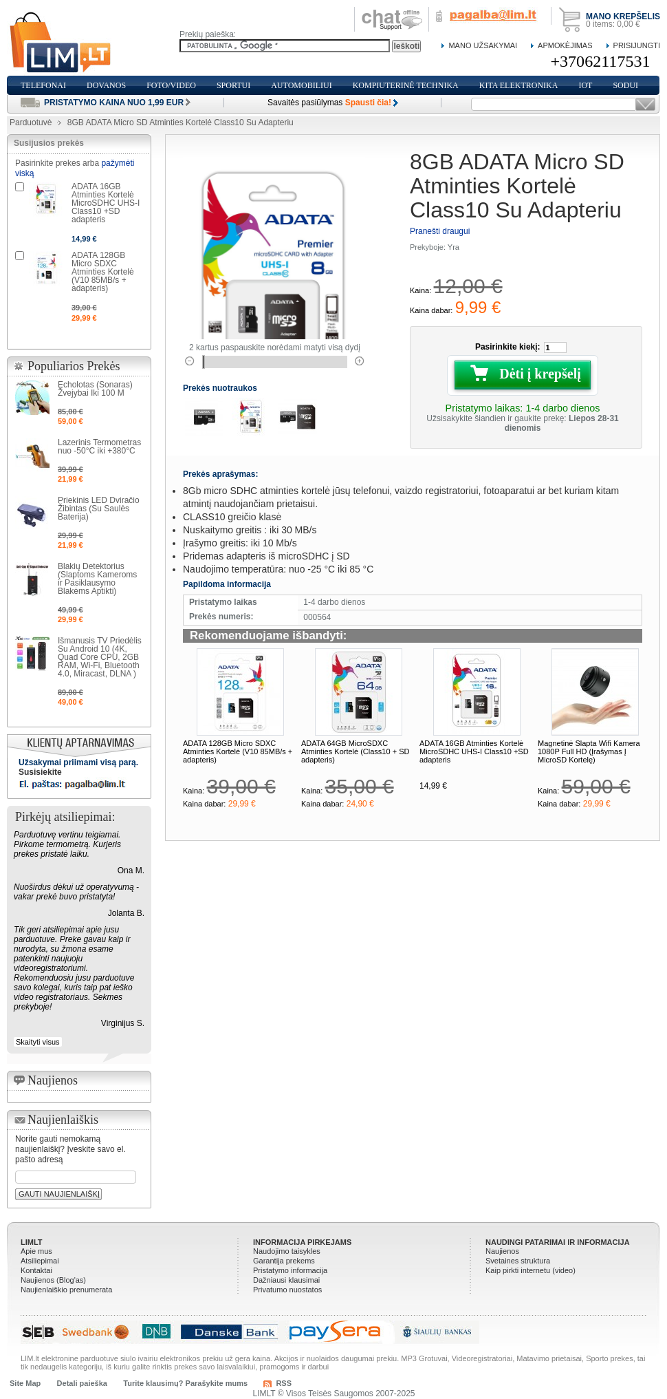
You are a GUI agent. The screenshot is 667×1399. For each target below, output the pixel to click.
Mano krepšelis (623, 16)
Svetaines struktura (517, 1261)
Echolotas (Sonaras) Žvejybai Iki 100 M (95, 389)
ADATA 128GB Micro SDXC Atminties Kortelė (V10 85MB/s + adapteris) (237, 751)
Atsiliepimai (40, 1261)
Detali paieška (82, 1383)
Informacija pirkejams (302, 1242)
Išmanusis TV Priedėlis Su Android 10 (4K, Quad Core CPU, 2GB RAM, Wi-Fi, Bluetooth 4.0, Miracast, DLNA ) (100, 657)
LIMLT (32, 1242)
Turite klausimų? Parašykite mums (185, 1383)
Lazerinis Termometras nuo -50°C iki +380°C (99, 447)
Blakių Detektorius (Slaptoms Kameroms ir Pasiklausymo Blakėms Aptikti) (97, 579)
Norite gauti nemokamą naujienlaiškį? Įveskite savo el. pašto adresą (70, 1149)
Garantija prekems (284, 1261)
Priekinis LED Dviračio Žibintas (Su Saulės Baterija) (99, 508)
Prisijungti (636, 45)
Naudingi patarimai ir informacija (557, 1242)
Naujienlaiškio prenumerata (66, 1289)
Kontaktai (36, 1270)
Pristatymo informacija (290, 1270)
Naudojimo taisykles (286, 1251)
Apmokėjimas (565, 45)
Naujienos (502, 1251)
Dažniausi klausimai (286, 1280)
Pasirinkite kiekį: (507, 347)
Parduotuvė (31, 122)
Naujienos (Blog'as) (53, 1280)
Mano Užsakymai (482, 45)
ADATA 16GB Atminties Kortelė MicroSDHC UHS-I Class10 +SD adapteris (474, 751)
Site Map (25, 1383)
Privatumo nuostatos (287, 1289)
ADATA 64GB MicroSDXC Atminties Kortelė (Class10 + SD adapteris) (355, 751)
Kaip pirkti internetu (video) (530, 1270)
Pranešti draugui (440, 231)
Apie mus (36, 1251)
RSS (284, 1383)
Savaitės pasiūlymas (329, 102)
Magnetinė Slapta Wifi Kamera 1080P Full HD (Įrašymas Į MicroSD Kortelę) (589, 751)
